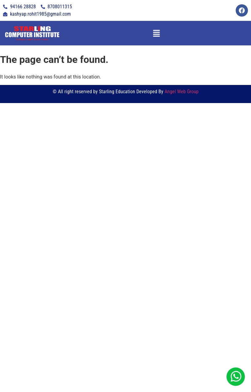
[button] (156, 33)
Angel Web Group (182, 91)
